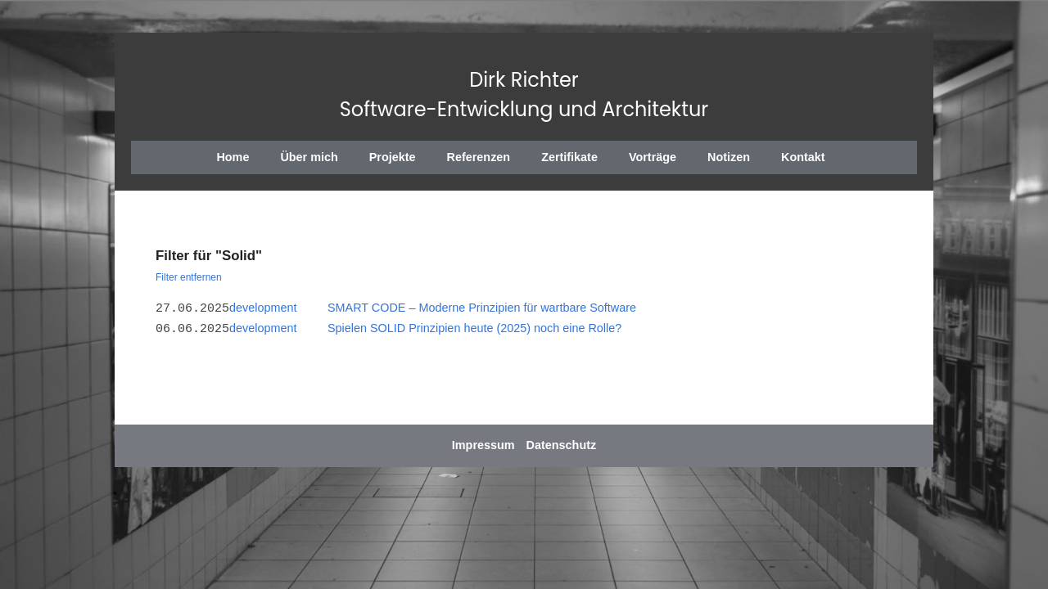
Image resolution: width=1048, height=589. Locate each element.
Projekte (392, 157)
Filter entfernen (189, 277)
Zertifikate (569, 157)
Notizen (728, 157)
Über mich (308, 157)
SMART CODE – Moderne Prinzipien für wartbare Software (482, 307)
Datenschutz (561, 445)
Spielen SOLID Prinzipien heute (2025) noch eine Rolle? (474, 328)
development (262, 307)
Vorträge (652, 157)
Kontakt (803, 157)
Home (232, 157)
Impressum (483, 445)
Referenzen (479, 157)
